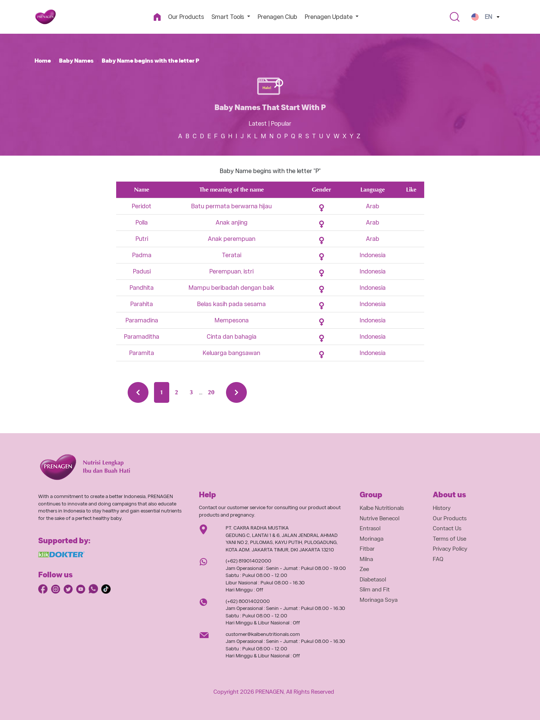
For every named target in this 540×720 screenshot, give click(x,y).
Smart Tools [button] (229, 16)
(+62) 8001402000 (248, 601)
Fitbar (367, 548)
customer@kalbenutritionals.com (263, 634)
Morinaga (371, 538)
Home (43, 60)
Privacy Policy (450, 548)
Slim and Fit (375, 589)
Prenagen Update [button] (329, 16)
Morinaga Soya (378, 600)
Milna (366, 559)
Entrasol (370, 528)
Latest (258, 123)
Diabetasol (373, 579)
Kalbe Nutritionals (382, 508)
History (442, 508)
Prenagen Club (277, 16)
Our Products (186, 16)
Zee (364, 569)
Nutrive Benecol (379, 518)
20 (211, 392)
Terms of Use (449, 538)
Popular (281, 123)
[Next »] (236, 392)
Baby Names (76, 60)
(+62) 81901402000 (248, 561)
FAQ (438, 559)
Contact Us (447, 528)
